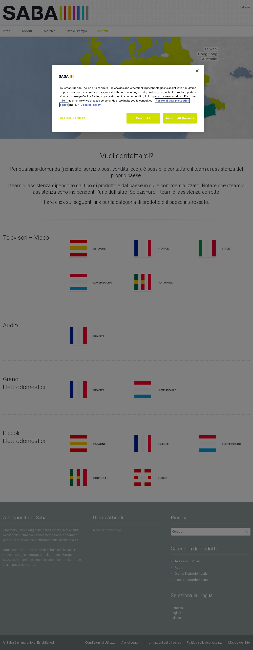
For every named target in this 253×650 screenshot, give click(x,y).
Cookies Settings (72, 118)
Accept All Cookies (180, 118)
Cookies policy (91, 104)
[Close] (197, 70)
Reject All (143, 118)
